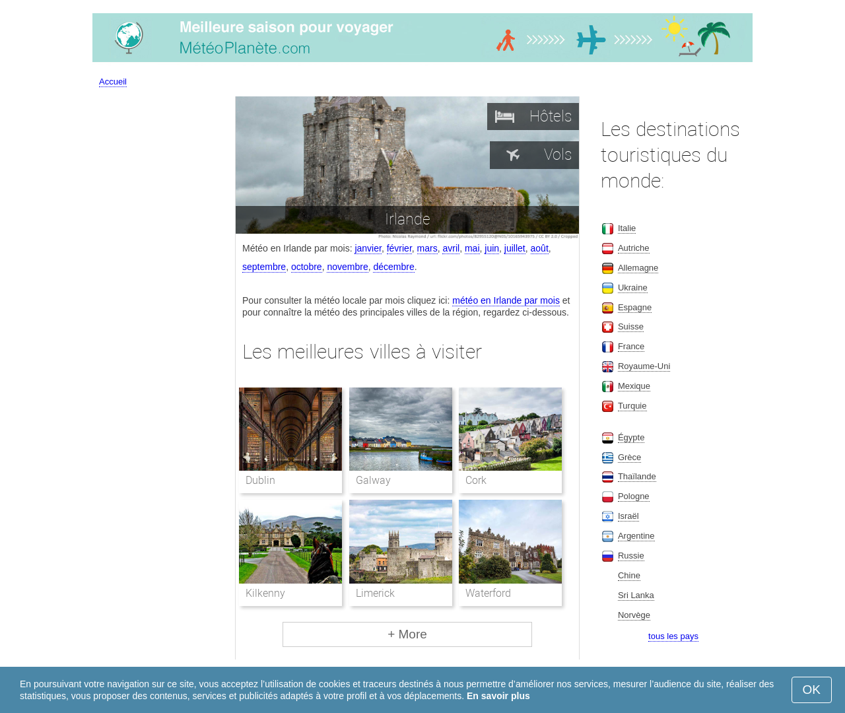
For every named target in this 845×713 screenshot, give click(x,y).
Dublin (260, 480)
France (631, 346)
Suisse (631, 326)
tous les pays (673, 636)
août (540, 248)
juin (492, 248)
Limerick (375, 593)
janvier (368, 248)
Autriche (634, 248)
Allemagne (638, 268)
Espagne (635, 307)
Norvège (634, 615)
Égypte (631, 437)
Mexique (634, 386)
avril (450, 248)
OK (812, 689)
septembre (264, 266)
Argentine (636, 536)
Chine (629, 575)
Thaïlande (637, 476)
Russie (631, 555)
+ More (407, 634)
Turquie (632, 406)
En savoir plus (498, 696)
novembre (347, 266)
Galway (373, 480)
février (399, 248)
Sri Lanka (636, 595)
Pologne (634, 496)
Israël (628, 516)
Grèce (629, 457)
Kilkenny (265, 593)
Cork (476, 480)
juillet (514, 248)
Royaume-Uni (644, 366)
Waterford (488, 593)
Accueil (113, 81)
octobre (306, 266)
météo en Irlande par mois (506, 300)
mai (472, 248)
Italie (627, 228)
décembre (393, 266)
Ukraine (633, 287)
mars (427, 248)
